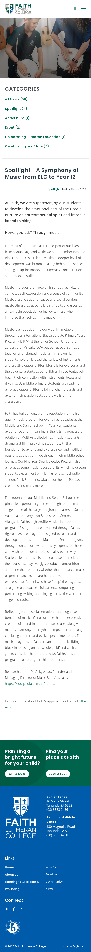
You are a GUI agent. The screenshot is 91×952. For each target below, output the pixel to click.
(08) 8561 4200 (57, 835)
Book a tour (58, 774)
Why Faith (53, 867)
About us (11, 875)
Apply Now (17, 774)
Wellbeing (12, 889)
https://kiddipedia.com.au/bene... (30, 683)
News (49, 889)
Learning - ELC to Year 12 (22, 882)
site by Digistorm (74, 946)
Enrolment (53, 874)
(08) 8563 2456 (57, 809)
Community (54, 882)
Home (9, 867)
